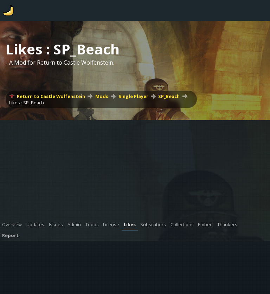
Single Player (133, 96)
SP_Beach (169, 96)
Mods (101, 96)
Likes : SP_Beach (26, 102)
